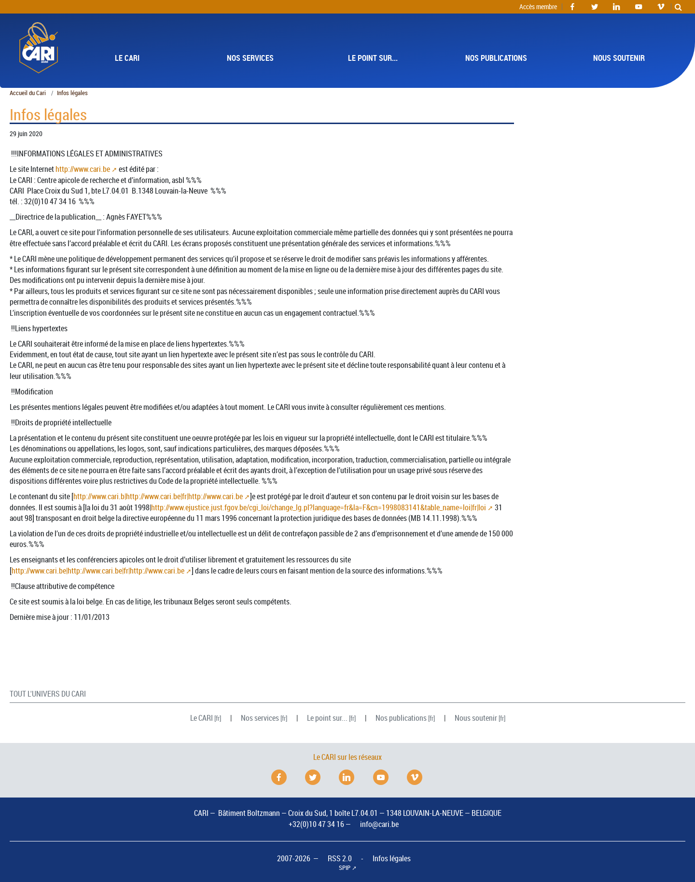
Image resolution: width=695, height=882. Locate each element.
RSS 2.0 (340, 858)
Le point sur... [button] (373, 58)
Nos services (260, 718)
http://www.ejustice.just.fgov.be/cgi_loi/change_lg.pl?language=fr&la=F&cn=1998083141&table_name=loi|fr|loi (318, 507)
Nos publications (401, 718)
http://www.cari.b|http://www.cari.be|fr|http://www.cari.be (158, 496)
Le (201, 718)
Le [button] (127, 58)
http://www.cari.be (83, 169)
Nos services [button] (250, 58)
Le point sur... (327, 718)
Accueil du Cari (28, 93)
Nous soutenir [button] (619, 58)
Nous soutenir (476, 718)
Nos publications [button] (496, 58)
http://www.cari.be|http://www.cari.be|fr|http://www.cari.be (98, 570)
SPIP (344, 868)
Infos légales (392, 858)
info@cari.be (379, 824)
